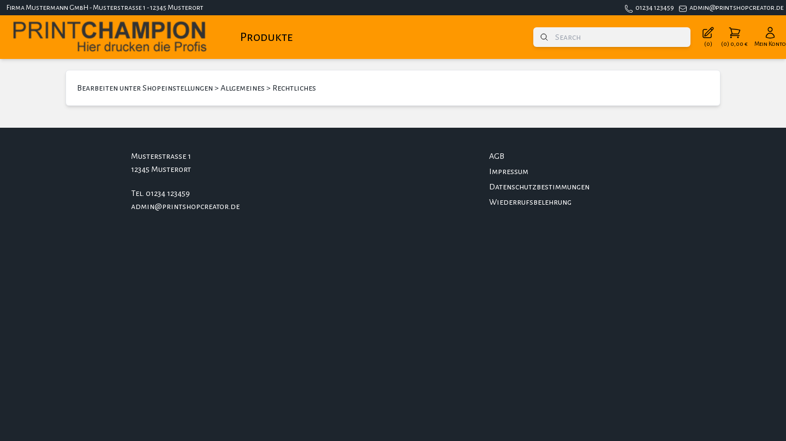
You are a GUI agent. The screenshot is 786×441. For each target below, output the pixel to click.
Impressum (508, 171)
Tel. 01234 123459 (160, 193)
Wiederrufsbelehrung (530, 202)
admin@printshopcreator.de (736, 7)
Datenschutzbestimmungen (539, 186)
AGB (496, 156)
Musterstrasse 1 (161, 156)
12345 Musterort (161, 169)
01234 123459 (654, 7)
